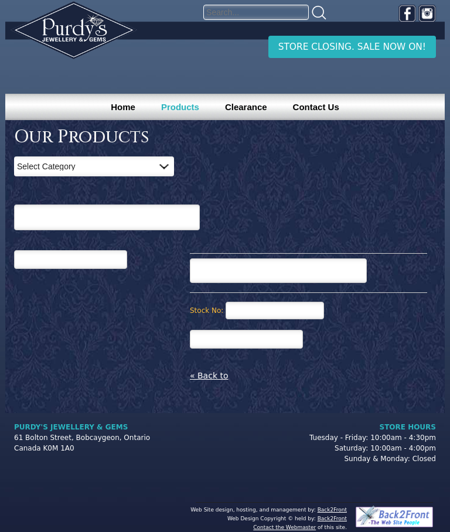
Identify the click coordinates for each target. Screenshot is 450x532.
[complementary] (365, 467)
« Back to (209, 375)
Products (180, 107)
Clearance (246, 107)
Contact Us (316, 107)
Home (123, 107)
